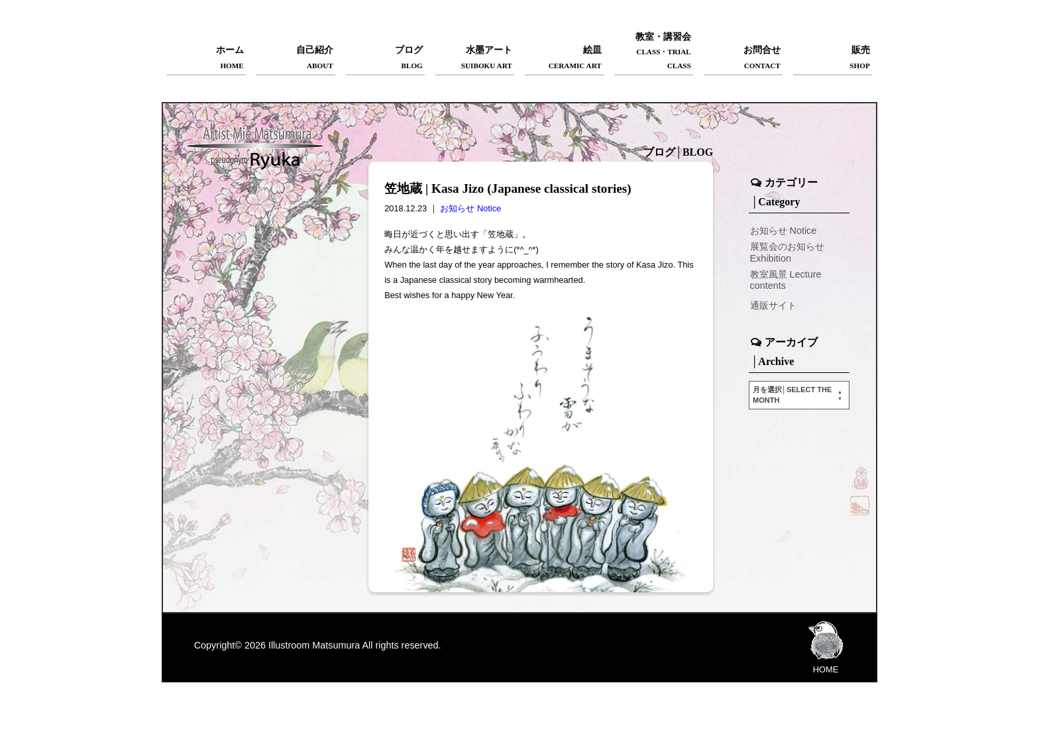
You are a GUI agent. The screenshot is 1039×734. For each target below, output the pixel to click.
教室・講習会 (653, 52)
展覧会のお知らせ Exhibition (787, 252)
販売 (832, 58)
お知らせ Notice (470, 208)
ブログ (385, 58)
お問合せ (743, 58)
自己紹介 (295, 58)
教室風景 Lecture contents (786, 280)
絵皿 (564, 58)
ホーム (206, 58)
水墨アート (474, 58)
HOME (826, 646)
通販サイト (773, 305)
